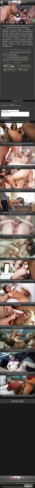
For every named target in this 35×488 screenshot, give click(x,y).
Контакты (3, 481)
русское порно (7, 54)
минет (12, 52)
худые (15, 54)
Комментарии (25, 66)
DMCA (18, 483)
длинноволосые (22, 60)
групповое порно (20, 52)
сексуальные (23, 57)
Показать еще (17, 401)
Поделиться (11, 69)
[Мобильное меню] (1, 2)
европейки (14, 57)
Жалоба (24, 69)
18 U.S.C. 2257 (10, 483)
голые (8, 57)
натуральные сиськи (9, 60)
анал (28, 52)
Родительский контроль (28, 483)
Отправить (6, 118)
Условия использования (14, 481)
